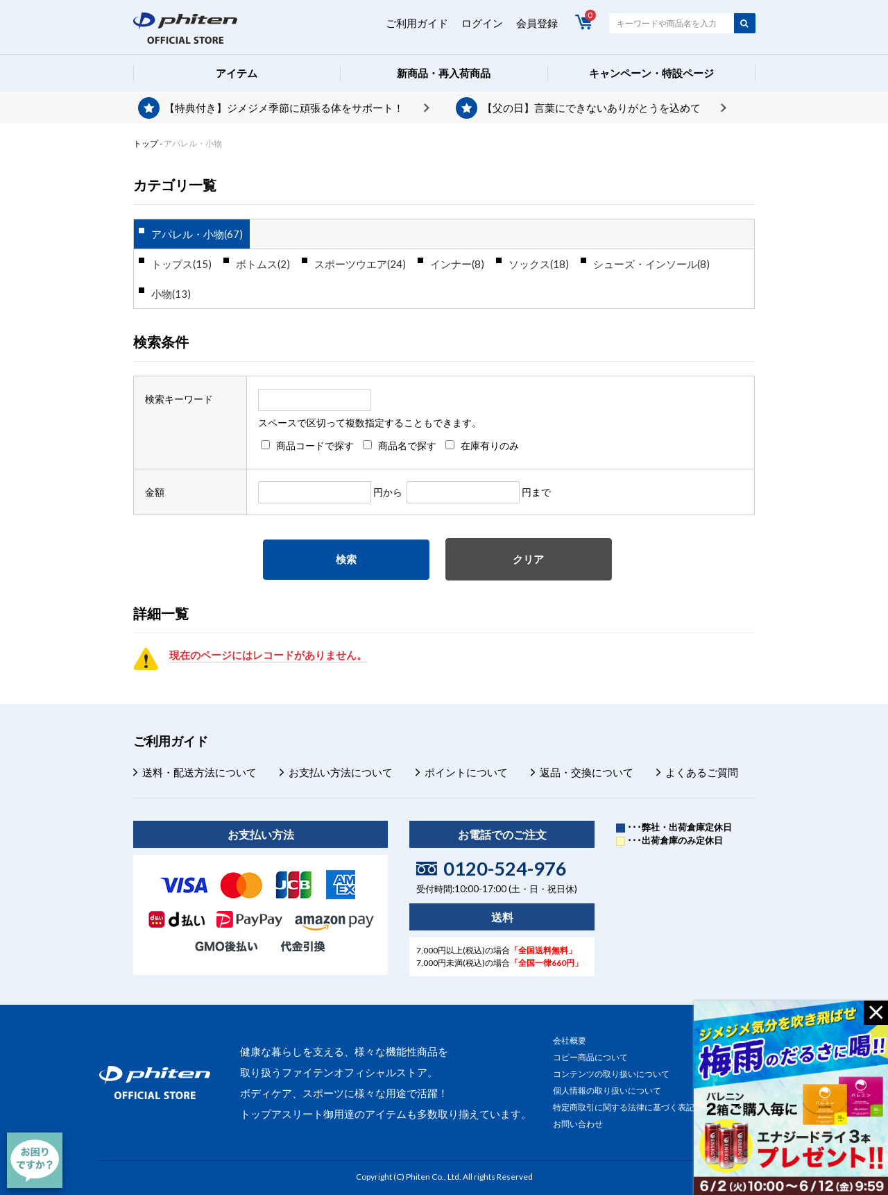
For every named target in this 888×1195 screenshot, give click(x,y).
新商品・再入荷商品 (443, 73)
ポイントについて (466, 772)
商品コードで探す (315, 445)
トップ (145, 143)
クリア (528, 559)
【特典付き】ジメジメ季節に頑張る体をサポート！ (284, 107)
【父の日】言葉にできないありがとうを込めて (591, 107)
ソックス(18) (539, 264)
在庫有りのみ (490, 445)
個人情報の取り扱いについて (607, 1090)
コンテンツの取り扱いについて (611, 1074)
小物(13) (171, 293)
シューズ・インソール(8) (651, 264)
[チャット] (34, 1160)
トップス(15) (181, 264)
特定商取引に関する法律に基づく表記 (623, 1107)
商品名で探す (407, 445)
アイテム (236, 73)
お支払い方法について (341, 772)
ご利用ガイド (417, 23)
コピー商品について (590, 1057)
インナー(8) (457, 264)
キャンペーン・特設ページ (651, 73)
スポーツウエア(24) (360, 264)
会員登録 (537, 23)
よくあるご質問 (701, 772)
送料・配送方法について (199, 772)
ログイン (482, 23)
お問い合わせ (578, 1124)
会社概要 (569, 1040)
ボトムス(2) (263, 264)
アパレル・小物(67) (197, 234)
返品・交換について (586, 772)
